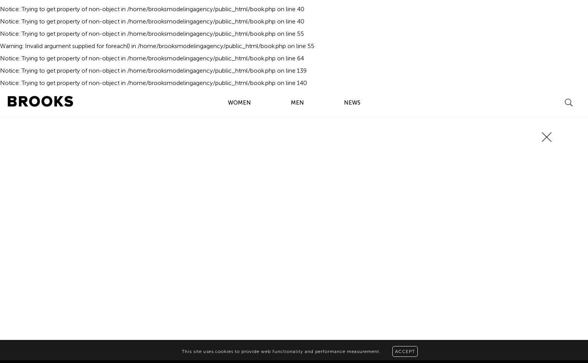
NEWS (352, 102)
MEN (297, 102)
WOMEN (239, 102)
